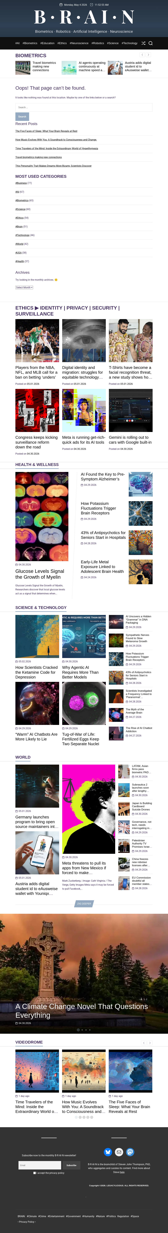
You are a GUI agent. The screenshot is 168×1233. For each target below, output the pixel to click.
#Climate (32, 1216)
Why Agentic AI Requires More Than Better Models (80, 672)
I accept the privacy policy (48, 1172)
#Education (47, 43)
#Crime (42, 1216)
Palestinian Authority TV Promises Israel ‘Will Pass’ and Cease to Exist (141, 847)
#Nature (100, 1216)
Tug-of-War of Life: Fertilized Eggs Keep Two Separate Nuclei (80, 739)
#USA (18, 252)
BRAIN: (21, 1216)
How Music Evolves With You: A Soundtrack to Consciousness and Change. (56, 139)
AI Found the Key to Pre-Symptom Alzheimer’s (103, 476)
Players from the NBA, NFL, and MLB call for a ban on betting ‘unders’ (36, 372)
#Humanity (88, 1216)
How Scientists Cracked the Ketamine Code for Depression (36, 672)
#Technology (129, 43)
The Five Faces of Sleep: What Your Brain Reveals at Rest (46, 131)
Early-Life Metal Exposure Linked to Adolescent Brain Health (102, 567)
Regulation (123, 1216)
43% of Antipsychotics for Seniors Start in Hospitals (103, 535)
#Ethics (62, 43)
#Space (135, 1216)
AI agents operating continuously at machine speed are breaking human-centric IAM (92, 70)
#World (19, 244)
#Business (21, 183)
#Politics (111, 1216)
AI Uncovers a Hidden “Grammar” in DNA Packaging (138, 619)
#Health (19, 261)
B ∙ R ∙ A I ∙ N (84, 16)
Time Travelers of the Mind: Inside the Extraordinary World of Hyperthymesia (56, 148)
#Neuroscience (79, 43)
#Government (73, 1216)
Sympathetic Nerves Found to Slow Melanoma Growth (137, 638)
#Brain (19, 226)
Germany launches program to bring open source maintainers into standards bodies (36, 824)
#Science (113, 43)
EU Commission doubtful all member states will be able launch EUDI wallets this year (141, 885)
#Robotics (98, 43)
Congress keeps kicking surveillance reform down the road (36, 442)
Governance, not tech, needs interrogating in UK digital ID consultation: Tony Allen (141, 829)
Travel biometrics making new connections (44, 66)
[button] (148, 54)
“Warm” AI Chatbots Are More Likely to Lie (36, 736)
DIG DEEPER (84, 903)
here (122, 1172)
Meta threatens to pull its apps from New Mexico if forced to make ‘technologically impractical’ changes (86, 873)
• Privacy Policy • (27, 1221)
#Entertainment (56, 1216)
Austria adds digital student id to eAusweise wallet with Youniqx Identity (138, 70)
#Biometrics (30, 43)
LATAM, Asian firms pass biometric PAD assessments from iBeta (140, 772)
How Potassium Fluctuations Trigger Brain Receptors (98, 508)
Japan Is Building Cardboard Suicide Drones (142, 806)
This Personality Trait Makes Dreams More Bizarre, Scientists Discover (53, 165)
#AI (17, 43)
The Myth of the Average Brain (135, 711)
